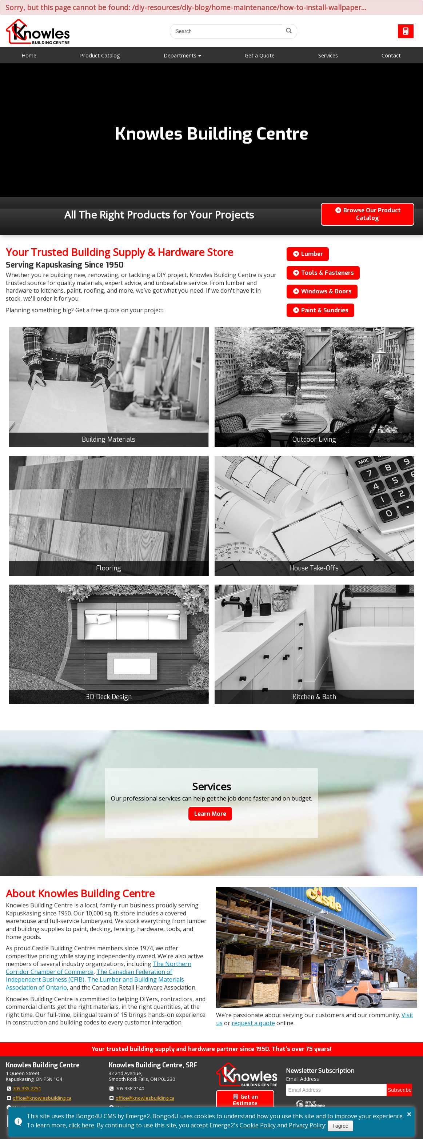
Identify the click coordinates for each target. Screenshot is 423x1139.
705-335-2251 (27, 1088)
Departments (180, 55)
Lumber (307, 254)
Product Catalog (100, 55)
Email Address (302, 1078)
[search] (227, 31)
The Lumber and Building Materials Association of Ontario (95, 983)
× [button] (409, 1114)
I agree (340, 1126)
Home (28, 55)
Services (328, 55)
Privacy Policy (307, 1125)
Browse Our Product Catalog (368, 214)
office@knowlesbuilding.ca (42, 1098)
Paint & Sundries (320, 310)
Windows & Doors (322, 291)
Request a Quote (406, 31)
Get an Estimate (245, 1095)
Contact (391, 55)
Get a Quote (260, 55)
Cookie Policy (258, 1125)
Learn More (210, 814)
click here (81, 1125)
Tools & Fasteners (323, 273)
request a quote (253, 1023)
